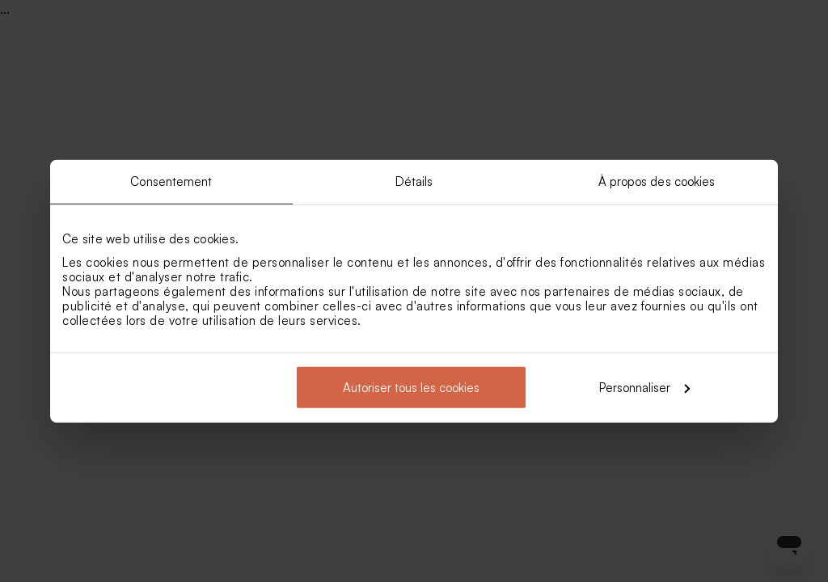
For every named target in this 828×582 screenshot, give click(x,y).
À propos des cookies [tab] (657, 181)
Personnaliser (644, 386)
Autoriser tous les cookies (411, 386)
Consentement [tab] (171, 181)
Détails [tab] (414, 181)
